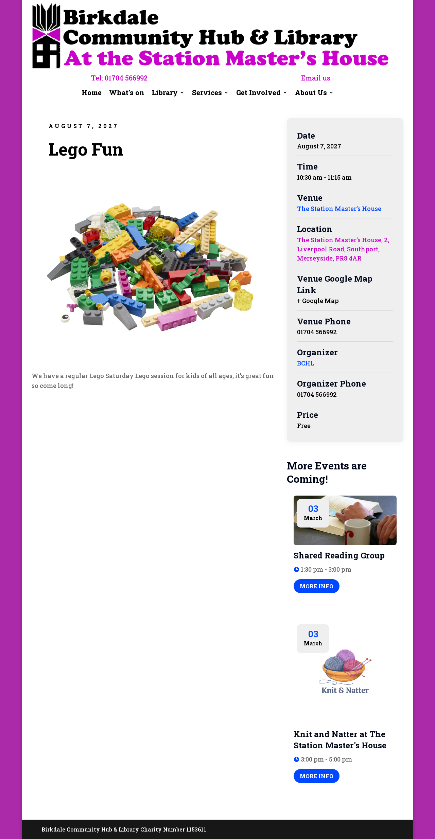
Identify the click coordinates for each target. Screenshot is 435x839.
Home (92, 93)
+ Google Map (318, 301)
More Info (316, 586)
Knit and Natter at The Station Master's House (340, 740)
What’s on (127, 93)
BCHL (305, 363)
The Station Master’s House (339, 208)
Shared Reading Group (339, 555)
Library (165, 93)
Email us (315, 77)
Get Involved (258, 93)
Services (207, 93)
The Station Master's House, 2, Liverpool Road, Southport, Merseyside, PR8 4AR (343, 249)
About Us (311, 93)
